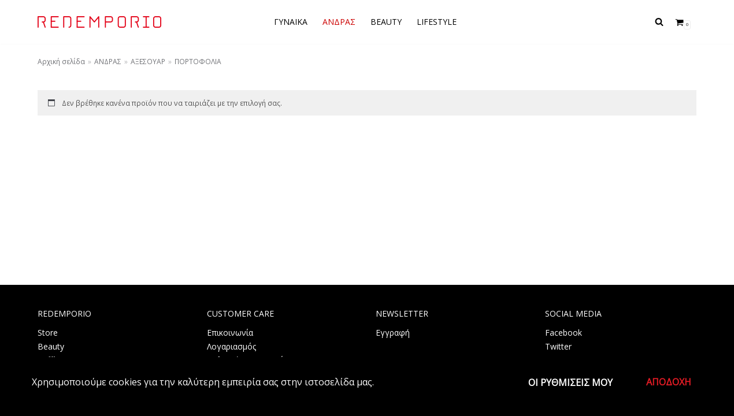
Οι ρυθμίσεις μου (570, 382)
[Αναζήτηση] (659, 21)
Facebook (563, 332)
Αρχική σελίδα (61, 61)
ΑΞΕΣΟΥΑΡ (148, 61)
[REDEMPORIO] (99, 22)
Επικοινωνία (230, 332)
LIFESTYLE (437, 21)
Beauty (51, 346)
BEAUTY (386, 21)
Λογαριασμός (231, 346)
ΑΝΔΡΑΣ (338, 21)
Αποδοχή (668, 382)
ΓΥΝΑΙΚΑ (290, 21)
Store (48, 332)
